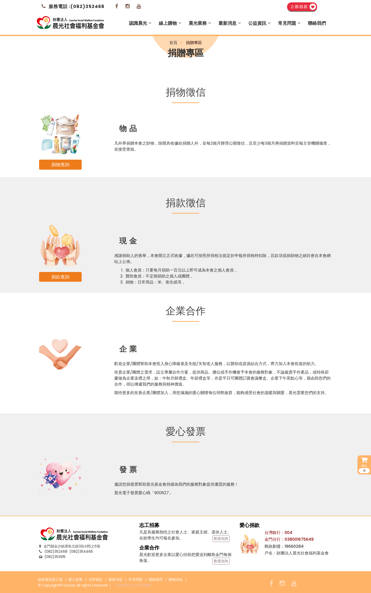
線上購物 (170, 23)
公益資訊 (259, 23)
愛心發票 (75, 579)
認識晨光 (140, 23)
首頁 (173, 43)
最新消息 (229, 23)
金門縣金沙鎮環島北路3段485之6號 (69, 546)
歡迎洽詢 (221, 538)
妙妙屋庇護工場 (50, 579)
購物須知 (176, 579)
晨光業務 (200, 23)
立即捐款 (95, 579)
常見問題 (289, 23)
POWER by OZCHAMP (133, 585)
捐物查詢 (60, 164)
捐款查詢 (60, 277)
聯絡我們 (317, 23)
